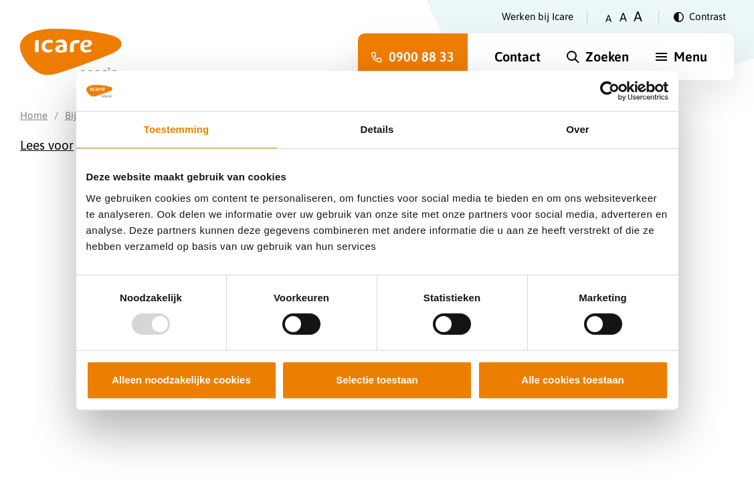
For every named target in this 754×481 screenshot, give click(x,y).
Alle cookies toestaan (572, 379)
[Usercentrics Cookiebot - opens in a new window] (609, 91)
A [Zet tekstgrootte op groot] (638, 16)
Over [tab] (577, 129)
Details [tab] (377, 129)
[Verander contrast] (700, 17)
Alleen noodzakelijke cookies (181, 379)
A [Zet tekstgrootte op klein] (608, 18)
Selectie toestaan (377, 379)
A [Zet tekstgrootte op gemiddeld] (623, 17)
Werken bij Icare (537, 16)
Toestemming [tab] (176, 129)
